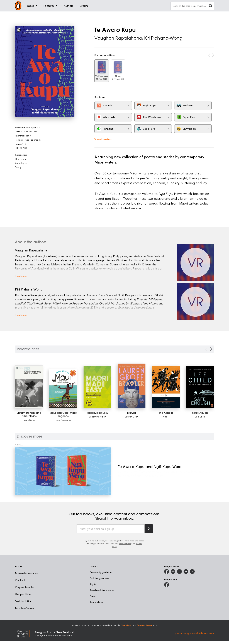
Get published (24, 594)
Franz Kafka (29, 419)
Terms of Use (125, 543)
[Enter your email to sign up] (110, 528)
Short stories (21, 158)
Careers (94, 566)
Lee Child (200, 416)
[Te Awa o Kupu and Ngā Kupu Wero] (63, 471)
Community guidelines (101, 572)
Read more (21, 275)
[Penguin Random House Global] (25, 633)
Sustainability (23, 601)
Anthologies (21, 163)
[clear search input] (210, 6)
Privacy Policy (126, 625)
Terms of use (96, 601)
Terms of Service (144, 625)
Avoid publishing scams (102, 590)
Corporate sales (24, 587)
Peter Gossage (63, 419)
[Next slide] (211, 349)
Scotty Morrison (97, 416)
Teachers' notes (24, 608)
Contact (20, 580)
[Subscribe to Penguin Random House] (149, 528)
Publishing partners (99, 578)
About (19, 566)
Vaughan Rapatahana (118, 38)
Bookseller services (26, 573)
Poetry (18, 167)
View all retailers (102, 139)
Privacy (93, 595)
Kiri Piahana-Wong (163, 38)
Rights (93, 584)
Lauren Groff (131, 416)
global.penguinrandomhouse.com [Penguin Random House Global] (194, 633)
